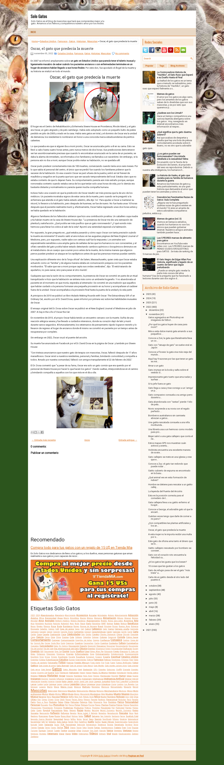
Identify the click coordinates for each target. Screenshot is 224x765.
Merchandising (111, 691)
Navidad (56, 697)
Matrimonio (62, 691)
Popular (149, 66)
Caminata (134, 629)
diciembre (154, 310)
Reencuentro (44, 713)
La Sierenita (133, 681)
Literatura (105, 684)
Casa (39, 634)
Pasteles (53, 702)
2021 (148, 630)
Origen (51, 699)
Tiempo (34, 728)
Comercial (112, 637)
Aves (72, 623)
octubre (153, 585)
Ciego (33, 637)
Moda (71, 694)
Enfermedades (82, 654)
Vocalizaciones (124, 734)
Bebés (117, 623)
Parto (33, 702)
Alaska (83, 618)
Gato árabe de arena (47, 666)
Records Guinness (123, 710)
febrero (152, 619)
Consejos (116, 640)
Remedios (102, 713)
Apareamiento (93, 621)
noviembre (154, 314)
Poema (112, 705)
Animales (49, 620)
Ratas (66, 710)
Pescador (44, 705)
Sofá (43, 722)
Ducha (72, 651)
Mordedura (95, 694)
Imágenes (36, 678)
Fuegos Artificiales (124, 663)
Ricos (131, 713)
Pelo (90, 702)
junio (151, 602)
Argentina (128, 621)
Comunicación (68, 640)
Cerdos (88, 634)
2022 (148, 307)
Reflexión (55, 713)
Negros (64, 696)
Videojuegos (84, 734)
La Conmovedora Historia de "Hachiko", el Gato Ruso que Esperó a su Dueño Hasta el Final (175, 75)
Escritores (63, 657)
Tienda (40, 727)
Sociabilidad (36, 722)
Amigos (135, 618)
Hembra (112, 672)
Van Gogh (94, 731)
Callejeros (97, 629)
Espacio (98, 657)
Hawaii (89, 673)
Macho (49, 687)
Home (35, 41)
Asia (32, 623)
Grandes (134, 669)
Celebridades (73, 634)
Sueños (98, 722)
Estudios (63, 659)
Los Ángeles (129, 684)
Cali (82, 629)
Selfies (73, 719)
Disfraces (127, 648)
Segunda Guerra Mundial (41, 719)
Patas (60, 702)
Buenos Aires (124, 626)
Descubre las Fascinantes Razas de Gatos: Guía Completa (175, 198)
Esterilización (52, 659)
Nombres (111, 697)
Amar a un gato (156, 365)
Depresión (92, 646)
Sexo (91, 719)
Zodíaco (135, 734)
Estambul (34, 660)
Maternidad (52, 691)
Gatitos (34, 665)
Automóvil (65, 623)
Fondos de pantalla (39, 663)
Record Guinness (107, 710)
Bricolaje (107, 626)
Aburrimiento (70, 615)
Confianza (105, 640)
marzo (152, 615)
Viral (109, 733)
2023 (33, 615)
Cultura (122, 643)
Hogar (62, 675)
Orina (56, 699)
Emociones (51, 654)
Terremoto (119, 724)
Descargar (111, 646)
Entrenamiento (103, 654)
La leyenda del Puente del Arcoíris (165, 491)
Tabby (40, 725)
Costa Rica (55, 643)
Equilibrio (34, 657)
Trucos (135, 727)
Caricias (116, 632)
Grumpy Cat (42, 673)
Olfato (34, 699)
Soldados (52, 722)
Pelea (66, 702)
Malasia (77, 687)
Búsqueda (35, 629)
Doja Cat (58, 651)
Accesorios (82, 615)
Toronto (90, 728)
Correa (47, 643)
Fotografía (53, 662)
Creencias (70, 643)
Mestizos (122, 691)
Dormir (65, 651)
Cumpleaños (132, 643)
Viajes (68, 734)
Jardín (76, 681)
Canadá (42, 632)
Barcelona (96, 623)
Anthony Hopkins (62, 621)
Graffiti (119, 669)
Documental (49, 651)
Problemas (68, 708)
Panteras (101, 699)
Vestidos (42, 734)
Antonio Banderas (78, 621)
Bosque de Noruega (88, 626)
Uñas (78, 730)
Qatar (33, 710)
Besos (33, 626)
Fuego (112, 663)
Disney (135, 649)
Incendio (52, 679)
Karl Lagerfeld (122, 681)
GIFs (95, 669)
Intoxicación (35, 681)
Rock (136, 713)
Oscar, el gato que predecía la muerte (62, 48)
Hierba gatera (132, 673)
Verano (135, 731)
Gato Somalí (46, 669)
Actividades (102, 615)
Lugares (42, 687)
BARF (103, 623)
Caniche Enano (67, 632)
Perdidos (112, 702)
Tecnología (70, 724)
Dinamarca (100, 649)
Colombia (87, 637)
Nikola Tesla (88, 697)
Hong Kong (87, 676)
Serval (85, 719)
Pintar (77, 705)
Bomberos (68, 626)
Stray (76, 722)
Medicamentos (83, 691)
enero (152, 624)
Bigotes (40, 626)
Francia (70, 662)
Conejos (96, 640)
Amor (41, 620)
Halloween (74, 672)
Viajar (61, 734)
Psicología (106, 708)
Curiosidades (46, 646)
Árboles (104, 621)
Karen (113, 681)
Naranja (42, 697)
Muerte (117, 694)
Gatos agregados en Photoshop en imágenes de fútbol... (166, 318)
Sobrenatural (133, 719)
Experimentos (80, 660)
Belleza (124, 623)
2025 (148, 294)
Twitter (64, 730)
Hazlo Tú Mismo (100, 672)
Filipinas (125, 660)
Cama (111, 629)
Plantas (104, 705)
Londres (120, 684)
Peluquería (97, 702)
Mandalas (96, 687)
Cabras (51, 629)
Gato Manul (88, 666)
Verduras (34, 734)
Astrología (39, 623)
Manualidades (116, 687)
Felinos (107, 659)
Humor (122, 675)
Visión (115, 734)
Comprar (56, 640)
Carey (109, 632)
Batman (110, 623)
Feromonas (116, 660)
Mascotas (92, 41)
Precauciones (36, 708)
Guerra (51, 672)
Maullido (72, 691)
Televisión (81, 725)
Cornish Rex (39, 643)
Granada (126, 669)
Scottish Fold (132, 716)
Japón (70, 681)
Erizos (47, 657)
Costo (63, 643)
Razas (80, 710)
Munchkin (134, 694)
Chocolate (134, 634)
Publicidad (120, 708)
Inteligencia (98, 679)
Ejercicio (124, 651)
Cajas (77, 629)
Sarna (122, 716)
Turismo (34, 731)
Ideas (129, 676)
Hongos (96, 676)
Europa (72, 660)
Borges (76, 626)
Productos (79, 708)
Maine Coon (67, 687)
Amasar (127, 618)
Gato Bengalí (63, 665)
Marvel (135, 687)
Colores (103, 637)
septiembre (154, 590)
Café (57, 629)
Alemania (98, 618)
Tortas (97, 727)
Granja (33, 673)
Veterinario (52, 733)
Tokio (84, 728)
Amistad (34, 621)
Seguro (66, 719)
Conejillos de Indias (83, 640)
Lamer (34, 684)
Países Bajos (77, 699)
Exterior (90, 660)
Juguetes (106, 681)
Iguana (135, 676)
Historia (42, 675)
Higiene (34, 676)
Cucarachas (88, 643)
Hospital (114, 676)
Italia (64, 681)
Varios (110, 730)
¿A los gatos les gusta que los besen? (167, 562)
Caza (63, 634)
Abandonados (47, 615)
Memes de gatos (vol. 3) (169, 218)
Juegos (97, 681)
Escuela (72, 657)
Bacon (82, 623)
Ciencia (40, 637)
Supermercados (121, 722)
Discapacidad (117, 649)
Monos (76, 694)
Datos (56, 646)
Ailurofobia (74, 618)
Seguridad (58, 719)
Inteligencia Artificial (114, 678)
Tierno (47, 728)
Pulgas (135, 708)
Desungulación (122, 646)
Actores (111, 615)
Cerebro (95, 634)
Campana (35, 632)
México (130, 691)
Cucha (97, 643)
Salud (87, 716)
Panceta (94, 699)
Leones (59, 684)
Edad (87, 651)
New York (78, 697)
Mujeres (125, 694)
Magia (56, 687)
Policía (119, 705)
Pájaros (87, 699)
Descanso (101, 646)
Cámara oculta (122, 629)
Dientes (91, 648)
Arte (136, 620)
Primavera (58, 708)
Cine (53, 637)
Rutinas (75, 716)
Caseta (46, 634)
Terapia (110, 725)
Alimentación (109, 618)
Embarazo (41, 654)
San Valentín (105, 716)
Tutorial (50, 731)
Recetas (87, 710)
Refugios (65, 713)
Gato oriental (133, 666)
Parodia (135, 699)
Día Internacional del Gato (66, 648)
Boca (53, 626)
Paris (129, 699)
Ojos (136, 697)
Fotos (62, 662)
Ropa (51, 716)
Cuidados (113, 643)
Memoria (100, 691)
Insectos (78, 679)
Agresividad (50, 618)
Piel (66, 705)
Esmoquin (90, 657)
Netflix (71, 697)
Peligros (83, 702)
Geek (80, 669)
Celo (83, 634)
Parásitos (122, 699)
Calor (105, 629)
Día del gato (49, 649)
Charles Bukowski (108, 634)
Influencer (60, 679)
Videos (93, 733)
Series (79, 719)
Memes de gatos (165, 94)
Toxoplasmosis (107, 728)
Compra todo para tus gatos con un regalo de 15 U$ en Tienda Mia (81, 547)
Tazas (56, 725)
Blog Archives (178, 66)
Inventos (44, 681)
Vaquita (102, 731)
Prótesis (88, 708)
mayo (152, 607)
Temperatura (91, 725)
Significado (107, 719)
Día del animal (37, 649)
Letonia (66, 684)
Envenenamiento (131, 654)
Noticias (120, 696)
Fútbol (135, 662)
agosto (152, 594)
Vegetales (118, 731)
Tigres (53, 728)
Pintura (84, 705)
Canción (56, 632)
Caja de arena (67, 629)
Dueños (80, 651)
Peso (51, 705)
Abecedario (59, 615)
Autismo (56, 623)
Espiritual (115, 656)
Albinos (90, 618)
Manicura (105, 687)
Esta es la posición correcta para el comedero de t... (166, 496)
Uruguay (85, 731)
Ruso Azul (66, 716)
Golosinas (111, 669)
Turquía (42, 730)
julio (151, 598)
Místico (58, 694)
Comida (121, 637)
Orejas (44, 699)
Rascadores (56, 710)
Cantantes (79, 632)
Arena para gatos (115, 621)
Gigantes (102, 669)
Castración (55, 634)
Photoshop (58, 705)
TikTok (60, 727)
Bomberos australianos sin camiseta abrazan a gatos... (166, 416)
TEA (62, 724)
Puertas (128, 708)
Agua (60, 618)
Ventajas (127, 730)
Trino (129, 728)
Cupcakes (35, 646)
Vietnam (102, 734)
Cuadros (79, 643)
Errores (54, 657)
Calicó (88, 629)
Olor (39, 699)
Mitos (65, 694)
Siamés (98, 719)
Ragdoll (46, 710)
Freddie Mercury (82, 662)
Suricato (34, 725)
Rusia (57, 716)
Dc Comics (63, 646)
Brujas (115, 626)
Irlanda (58, 681)
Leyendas (75, 684)
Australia (48, 623)
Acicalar (93, 615)
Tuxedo (57, 731)
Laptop (40, 684)
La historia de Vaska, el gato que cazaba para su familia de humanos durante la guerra (175, 178)
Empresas (61, 654)
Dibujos (84, 648)
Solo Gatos (39, 16)
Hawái (82, 673)
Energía (70, 654)
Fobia (136, 660)
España (106, 657)
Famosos (62, 41)
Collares (78, 637)
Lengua (52, 684)
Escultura (80, 657)
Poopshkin (134, 705)
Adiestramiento (121, 615)
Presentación (47, 708)
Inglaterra (69, 679)
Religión (94, 713)
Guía (57, 673)
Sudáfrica (83, 722)
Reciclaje (95, 710)
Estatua (42, 660)
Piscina (91, 705)
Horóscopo (105, 676)
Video (75, 733)
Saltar (81, 716)
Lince (98, 684)
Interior (128, 679)
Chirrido (126, 634)
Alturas (120, 618)
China (119, 634)
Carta (135, 631)
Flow (131, 660)
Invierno (51, 681)
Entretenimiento (117, 654)
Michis (45, 694)
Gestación (87, 669)
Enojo (92, 654)
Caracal (87, 632)
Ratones (72, 710)
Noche (104, 697)
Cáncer (49, 632)
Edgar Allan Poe (97, 651)
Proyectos (96, 708)
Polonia (126, 705)
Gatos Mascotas (70, 669)
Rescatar (123, 713)
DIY (42, 651)
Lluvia (113, 684)
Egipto (116, 651)
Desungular (133, 646)
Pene (105, 702)
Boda (59, 626)
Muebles (109, 694)
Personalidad (131, 702)
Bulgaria (134, 626)
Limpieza (91, 684)
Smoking (123, 719)
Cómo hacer (132, 637)
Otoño (62, 699)
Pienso (71, 705)
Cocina (65, 637)
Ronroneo (43, 716)
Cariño (124, 632)
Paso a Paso (42, 702)
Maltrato (86, 687)
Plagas (98, 705)
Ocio (127, 697)
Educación (108, 651)
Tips (66, 727)
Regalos (73, 713)
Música (34, 696)
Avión (77, 623)
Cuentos (104, 643)
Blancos (47, 626)
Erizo (42, 657)
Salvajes (96, 716)
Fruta (107, 663)
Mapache (127, 687)
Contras (126, 640)
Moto (103, 694)
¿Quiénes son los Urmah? (170, 113)
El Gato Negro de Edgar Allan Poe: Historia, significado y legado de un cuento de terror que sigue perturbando (175, 263)
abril (151, 611)
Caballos (43, 629)
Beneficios (133, 623)
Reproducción (112, 713)
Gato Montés (99, 666)
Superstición (133, 722)
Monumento (85, 694)
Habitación (63, 673)
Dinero (108, 649)
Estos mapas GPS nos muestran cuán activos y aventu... (167, 444)
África (41, 618)
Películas (75, 702)
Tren (124, 727)
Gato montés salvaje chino (116, 666)
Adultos (34, 618)
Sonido (71, 722)
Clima (58, 637)
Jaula (91, 681)
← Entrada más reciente (44, 440)
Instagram (87, 679)
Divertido (35, 651)
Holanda (69, 676)
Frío (102, 663)
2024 (38, 615)
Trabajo (117, 727)
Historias (81, 41)
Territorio (128, 725)
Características (99, 632)
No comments (122, 53)
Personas (35, 705)
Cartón (33, 634)
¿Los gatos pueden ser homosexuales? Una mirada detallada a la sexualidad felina (172, 156)
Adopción (133, 615)
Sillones (116, 719)
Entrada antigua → (128, 440)
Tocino (79, 728)
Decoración (74, 646)
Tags (162, 66)
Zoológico (34, 737)
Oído (131, 697)
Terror (135, 725)
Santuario (116, 716)
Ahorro (66, 618)
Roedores (34, 716)
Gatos (72, 41)
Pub (113, 708)
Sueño (91, 721)
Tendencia (101, 725)
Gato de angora (76, 666)
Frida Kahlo (95, 663)
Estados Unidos (48, 41)
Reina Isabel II (84, 713)
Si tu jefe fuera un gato (159, 383)
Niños (97, 696)
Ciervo (47, 637)
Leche (46, 684)
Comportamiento (41, 640)
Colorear (95, 637)
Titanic (73, 728)
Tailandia (48, 724)
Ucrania (71, 730)
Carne (129, 632)
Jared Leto (83, 681)
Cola (72, 637)
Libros (83, 684)
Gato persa (35, 669)
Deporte (83, 646)
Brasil (100, 626)
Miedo (52, 694)
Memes (92, 691)
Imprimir (44, 679)
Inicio (33, 32)
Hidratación (121, 673)
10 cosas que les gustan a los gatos (166, 566)
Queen (39, 710)
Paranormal (111, 699)
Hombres (78, 676)
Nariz (49, 697)
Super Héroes (108, 722)
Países (68, 699)
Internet (135, 679)
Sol (47, 722)
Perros (120, 702)
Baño (88, 623)
